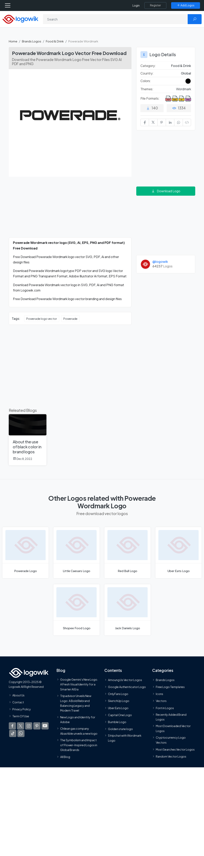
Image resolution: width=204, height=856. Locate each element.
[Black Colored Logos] (188, 81)
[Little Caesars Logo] (76, 552)
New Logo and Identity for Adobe (77, 719)
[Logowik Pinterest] (36, 726)
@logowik (160, 261)
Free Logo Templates (170, 687)
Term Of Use (20, 716)
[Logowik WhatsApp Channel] (21, 733)
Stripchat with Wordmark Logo (124, 738)
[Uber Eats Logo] (178, 552)
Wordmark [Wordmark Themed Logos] (183, 89)
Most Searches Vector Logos (175, 749)
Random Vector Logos (171, 756)
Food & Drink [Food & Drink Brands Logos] (181, 66)
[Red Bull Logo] (127, 552)
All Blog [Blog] (65, 757)
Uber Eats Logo (118, 708)
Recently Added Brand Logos (171, 717)
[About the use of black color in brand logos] (27, 439)
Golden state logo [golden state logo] (120, 729)
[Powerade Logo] (25, 552)
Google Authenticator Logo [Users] (127, 687)
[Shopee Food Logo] (76, 609)
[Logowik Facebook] (12, 726)
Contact (18, 702)
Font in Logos (165, 708)
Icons (159, 694)
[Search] (115, 19)
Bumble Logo (117, 722)
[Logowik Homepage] (20, 19)
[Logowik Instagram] (28, 726)
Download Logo (165, 191)
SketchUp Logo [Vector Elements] (118, 701)
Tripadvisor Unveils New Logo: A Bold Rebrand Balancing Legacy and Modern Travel (75, 703)
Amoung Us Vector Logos (125, 680)
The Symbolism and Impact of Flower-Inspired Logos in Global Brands (78, 745)
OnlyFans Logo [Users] (118, 694)
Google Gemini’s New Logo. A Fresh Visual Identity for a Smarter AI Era (79, 684)
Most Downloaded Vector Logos (173, 728)
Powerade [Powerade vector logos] (70, 318)
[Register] (155, 5)
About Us (18, 695)
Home (13, 41)
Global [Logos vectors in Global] (186, 73)
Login (136, 5)
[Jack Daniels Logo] (127, 609)
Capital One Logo (120, 715)
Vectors (161, 701)
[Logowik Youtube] (45, 726)
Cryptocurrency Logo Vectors (171, 740)
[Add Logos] (185, 5)
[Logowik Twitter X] (20, 726)
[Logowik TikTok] (12, 733)
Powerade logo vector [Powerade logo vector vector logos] (41, 318)
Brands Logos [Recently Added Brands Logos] (165, 680)
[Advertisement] (70, 209)
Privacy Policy (21, 709)
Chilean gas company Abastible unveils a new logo (78, 731)
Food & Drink (55, 41)
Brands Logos (31, 41)
